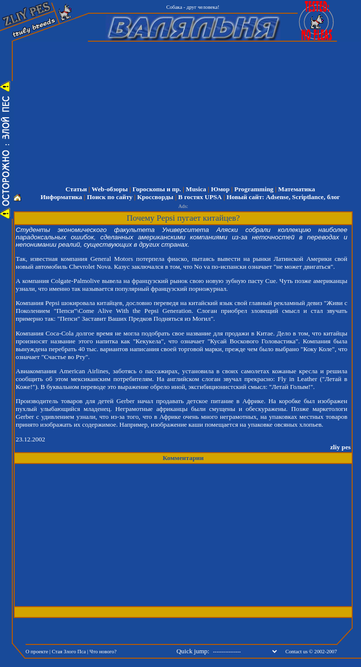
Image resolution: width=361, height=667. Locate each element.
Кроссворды (155, 197)
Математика (296, 189)
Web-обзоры (110, 189)
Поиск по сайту (110, 197)
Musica (196, 189)
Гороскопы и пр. (157, 189)
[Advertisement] (190, 110)
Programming (254, 189)
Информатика (61, 197)
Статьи (76, 189)
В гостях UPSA (200, 197)
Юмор (220, 189)
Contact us (296, 651)
